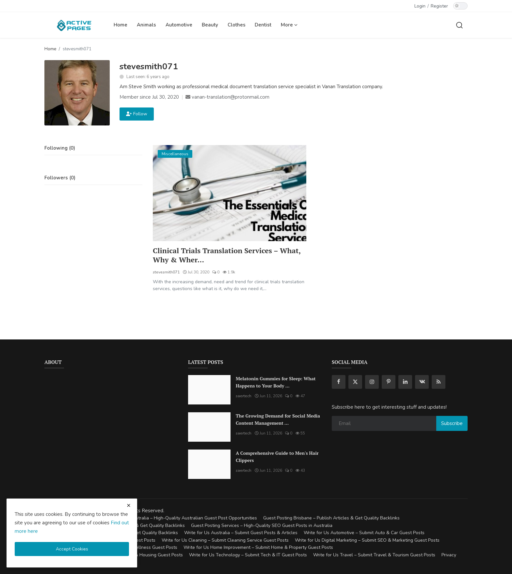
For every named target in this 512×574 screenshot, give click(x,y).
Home (120, 25)
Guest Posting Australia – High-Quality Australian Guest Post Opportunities (178, 518)
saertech (243, 396)
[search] (459, 25)
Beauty (210, 25)
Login (419, 6)
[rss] (438, 382)
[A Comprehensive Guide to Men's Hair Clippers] (209, 464)
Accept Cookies (72, 549)
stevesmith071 (166, 272)
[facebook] (338, 382)
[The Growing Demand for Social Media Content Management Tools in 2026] (209, 427)
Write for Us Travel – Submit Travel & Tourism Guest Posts (374, 555)
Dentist (263, 25)
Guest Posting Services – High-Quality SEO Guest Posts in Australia (261, 525)
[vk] (422, 382)
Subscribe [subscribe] (452, 423)
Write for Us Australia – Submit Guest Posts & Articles (240, 533)
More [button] (289, 25)
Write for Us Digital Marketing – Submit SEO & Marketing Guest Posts (367, 540)
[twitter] (355, 382)
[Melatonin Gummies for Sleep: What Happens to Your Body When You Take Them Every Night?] (209, 389)
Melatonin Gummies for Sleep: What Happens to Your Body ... (276, 382)
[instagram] (372, 382)
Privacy (448, 555)
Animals (146, 25)
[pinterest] (388, 382)
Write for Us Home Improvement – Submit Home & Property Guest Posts (258, 548)
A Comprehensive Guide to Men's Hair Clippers (277, 456)
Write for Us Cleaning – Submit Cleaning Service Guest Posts (225, 540)
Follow (136, 114)
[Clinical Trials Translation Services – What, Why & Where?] (229, 193)
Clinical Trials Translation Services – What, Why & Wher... (227, 255)
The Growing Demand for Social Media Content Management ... (278, 419)
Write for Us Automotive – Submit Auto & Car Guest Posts (364, 533)
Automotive (179, 25)
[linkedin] (405, 382)
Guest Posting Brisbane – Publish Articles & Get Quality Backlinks (331, 518)
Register (439, 6)
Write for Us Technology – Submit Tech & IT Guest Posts (248, 555)
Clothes (237, 25)
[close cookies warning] (128, 505)
